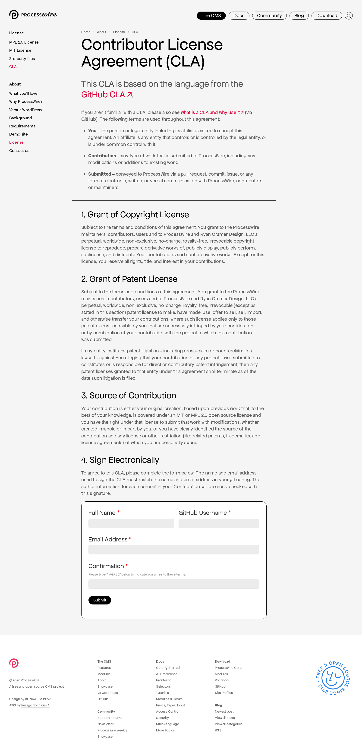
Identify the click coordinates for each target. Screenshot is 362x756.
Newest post (224, 711)
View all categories (228, 724)
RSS (218, 730)
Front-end (163, 680)
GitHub (103, 699)
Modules (104, 674)
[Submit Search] (349, 15)
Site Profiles (224, 693)
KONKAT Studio (37, 699)
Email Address (107, 539)
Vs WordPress (108, 693)
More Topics (165, 730)
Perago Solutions (34, 705)
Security (162, 718)
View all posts (225, 718)
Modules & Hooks (169, 699)
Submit (99, 600)
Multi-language (167, 724)
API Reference (166, 674)
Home (86, 32)
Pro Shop (222, 680)
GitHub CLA (103, 94)
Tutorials (162, 693)
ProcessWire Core (228, 668)
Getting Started (167, 668)
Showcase (105, 686)
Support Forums (110, 718)
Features (104, 668)
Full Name (102, 513)
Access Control (167, 711)
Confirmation (106, 566)
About (101, 32)
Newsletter (106, 724)
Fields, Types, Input (170, 705)
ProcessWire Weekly (112, 730)
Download (326, 16)
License (119, 32)
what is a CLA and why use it (210, 112)
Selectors (163, 686)
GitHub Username (203, 513)
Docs (239, 16)
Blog (299, 16)
